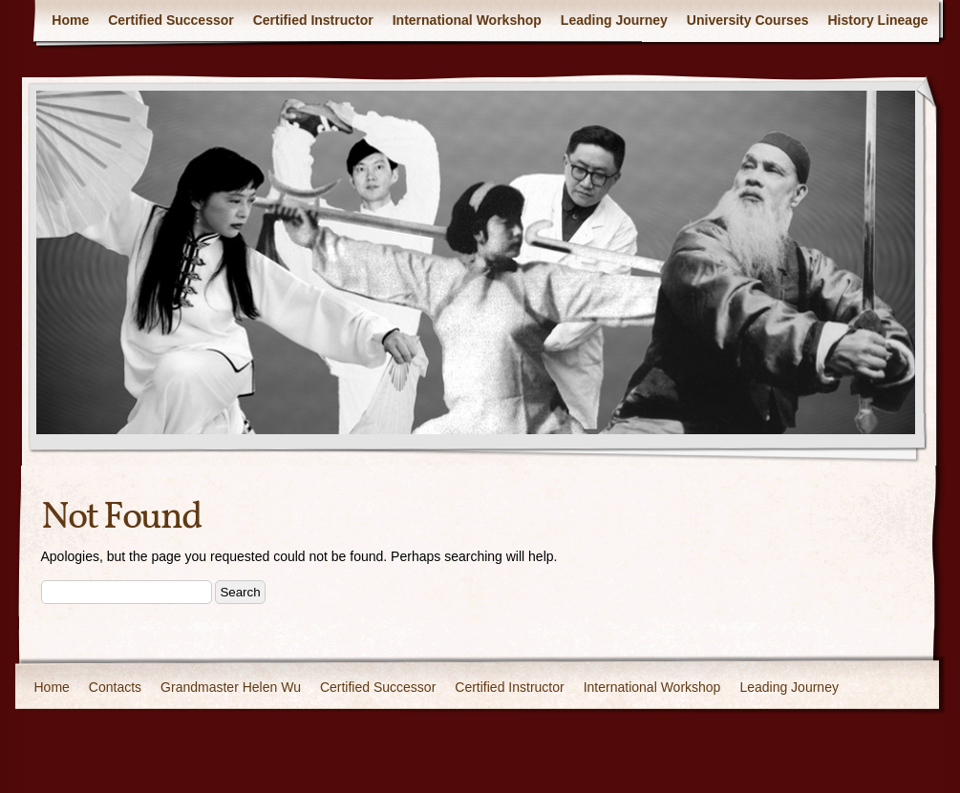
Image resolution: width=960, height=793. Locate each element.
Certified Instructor (313, 20)
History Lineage (877, 20)
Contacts (115, 687)
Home (70, 20)
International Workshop (467, 20)
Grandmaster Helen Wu (230, 687)
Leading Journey (614, 20)
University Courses (748, 20)
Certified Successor (171, 20)
